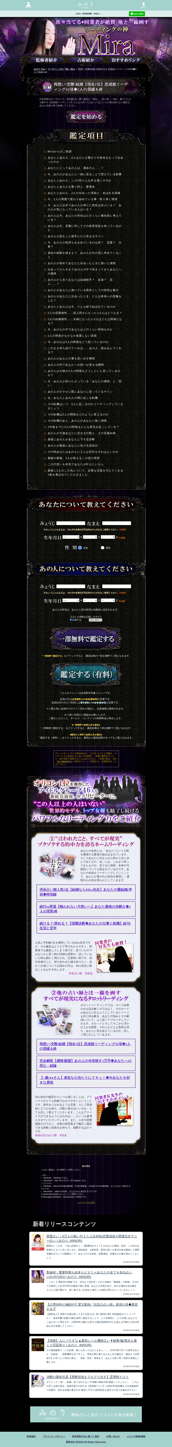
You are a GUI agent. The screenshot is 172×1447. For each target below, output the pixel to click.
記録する (75, 620)
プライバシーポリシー (54, 1436)
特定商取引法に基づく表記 (85, 1436)
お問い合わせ (113, 1436)
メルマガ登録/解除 (136, 1436)
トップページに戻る (86, 1202)
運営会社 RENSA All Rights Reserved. (86, 1442)
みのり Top (39, 69)
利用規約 (31, 1436)
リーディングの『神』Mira (61, 69)
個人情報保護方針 (64, 761)
